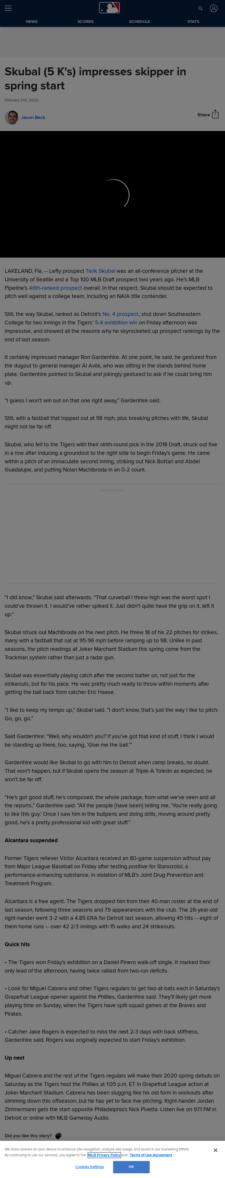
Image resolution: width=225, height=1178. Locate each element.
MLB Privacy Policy (104, 1155)
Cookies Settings (89, 1167)
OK (131, 1167)
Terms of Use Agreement (151, 1155)
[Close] (215, 1150)
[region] (112, 1159)
